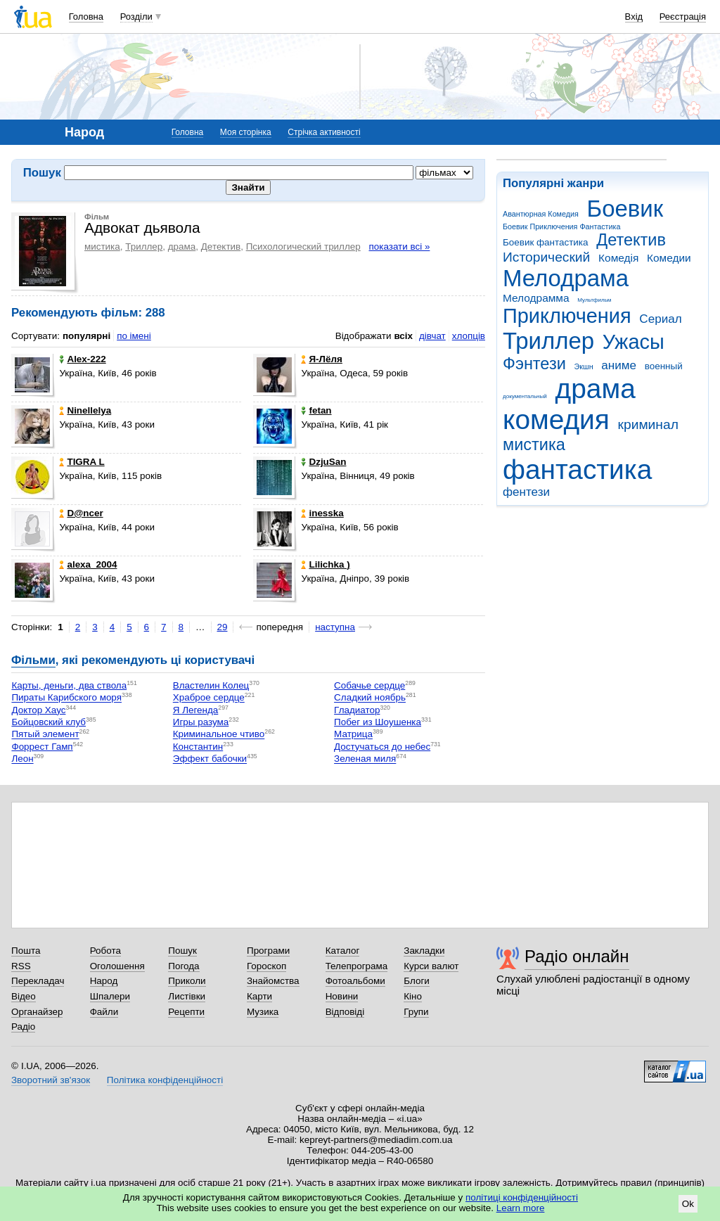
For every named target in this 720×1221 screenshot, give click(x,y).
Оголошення (117, 966)
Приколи (186, 981)
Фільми (33, 660)
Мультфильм (594, 300)
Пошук (182, 950)
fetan (316, 410)
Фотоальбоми (355, 981)
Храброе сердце (209, 698)
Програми (268, 950)
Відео (23, 996)
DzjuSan (323, 461)
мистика (534, 444)
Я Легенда (196, 710)
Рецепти (186, 1011)
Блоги (417, 981)
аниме (618, 365)
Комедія (618, 258)
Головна (86, 16)
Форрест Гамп (41, 746)
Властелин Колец (211, 685)
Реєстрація (683, 16)
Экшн (583, 366)
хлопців (468, 336)
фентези (526, 492)
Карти (259, 996)
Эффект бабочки (210, 759)
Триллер (548, 341)
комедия (556, 419)
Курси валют (431, 966)
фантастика (577, 469)
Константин (198, 746)
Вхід (634, 16)
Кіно (413, 996)
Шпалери (110, 996)
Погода (183, 966)
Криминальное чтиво (219, 734)
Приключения (567, 316)
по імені (134, 336)
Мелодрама (566, 278)
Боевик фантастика (545, 242)
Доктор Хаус (38, 710)
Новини (342, 996)
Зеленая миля (365, 759)
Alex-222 (82, 359)
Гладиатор (357, 710)
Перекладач (37, 981)
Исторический (546, 257)
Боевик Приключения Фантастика (561, 226)
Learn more (520, 1208)
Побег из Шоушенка (377, 722)
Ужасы (633, 342)
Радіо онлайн (577, 956)
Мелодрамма (536, 298)
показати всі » (399, 246)
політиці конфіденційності (521, 1197)
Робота (105, 950)
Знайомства (273, 981)
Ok (688, 1203)
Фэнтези (534, 363)
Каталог (343, 950)
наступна (335, 627)
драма (595, 388)
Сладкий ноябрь (370, 698)
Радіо (23, 1026)
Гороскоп (266, 966)
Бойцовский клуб (48, 722)
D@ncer (81, 513)
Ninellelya (85, 410)
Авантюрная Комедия (541, 214)
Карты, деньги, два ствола (69, 685)
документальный (525, 396)
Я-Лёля (321, 359)
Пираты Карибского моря (66, 698)
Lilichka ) (325, 564)
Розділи (136, 16)
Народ (104, 981)
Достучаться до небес (382, 746)
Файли (104, 1011)
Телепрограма (357, 966)
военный (664, 366)
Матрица (353, 734)
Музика (262, 1011)
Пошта (25, 950)
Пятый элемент (45, 734)
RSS (21, 966)
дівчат (432, 336)
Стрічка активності (324, 132)
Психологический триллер (303, 246)
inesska (322, 513)
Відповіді (345, 1011)
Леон (22, 759)
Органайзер (37, 1011)
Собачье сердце (369, 685)
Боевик (625, 209)
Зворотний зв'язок (50, 1080)
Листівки (186, 996)
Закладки (424, 950)
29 (222, 627)
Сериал (660, 319)
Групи (416, 1011)
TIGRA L (81, 461)
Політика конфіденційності (165, 1080)
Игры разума (201, 722)
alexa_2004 (88, 564)
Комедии (669, 258)
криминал (648, 424)
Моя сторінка (245, 132)
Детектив (631, 240)
